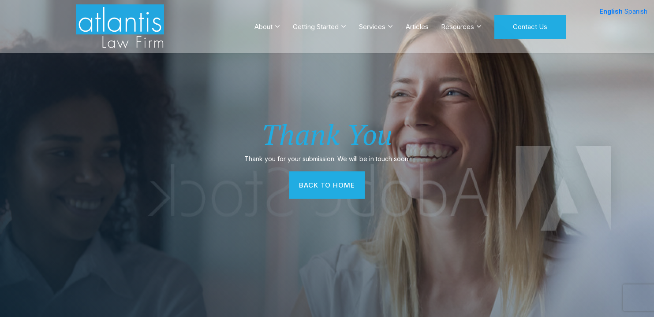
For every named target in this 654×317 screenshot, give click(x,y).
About (263, 23)
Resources (457, 23)
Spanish (635, 11)
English (611, 11)
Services (372, 23)
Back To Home (327, 185)
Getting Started (316, 23)
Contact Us (530, 23)
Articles (417, 23)
